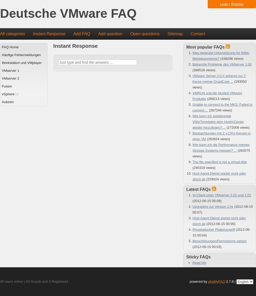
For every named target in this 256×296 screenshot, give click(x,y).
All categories (12, 34)
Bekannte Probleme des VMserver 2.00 (222, 64)
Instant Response (49, 34)
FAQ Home (10, 47)
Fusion (7, 86)
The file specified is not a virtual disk (220, 162)
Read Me (199, 263)
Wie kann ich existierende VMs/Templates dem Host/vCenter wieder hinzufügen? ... (218, 121)
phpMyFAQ (216, 281)
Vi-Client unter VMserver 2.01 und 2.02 (222, 195)
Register (237, 4)
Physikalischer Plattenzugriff (214, 230)
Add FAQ (81, 34)
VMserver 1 (10, 71)
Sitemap (175, 34)
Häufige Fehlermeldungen (21, 55)
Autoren (8, 102)
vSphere (10, 94)
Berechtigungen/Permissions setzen (220, 241)
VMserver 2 (10, 78)
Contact (198, 34)
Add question (110, 34)
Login (224, 4)
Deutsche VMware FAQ (68, 13)
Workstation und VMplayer (22, 63)
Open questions (145, 34)
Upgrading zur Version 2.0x (213, 207)
